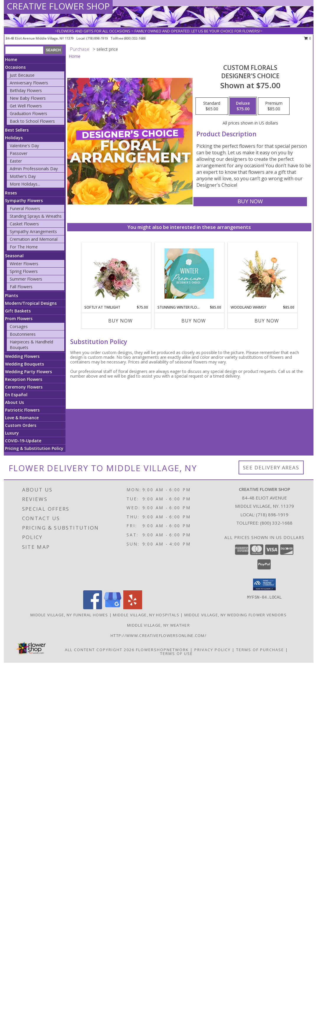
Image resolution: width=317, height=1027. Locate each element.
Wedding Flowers (22, 356)
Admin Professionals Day (34, 168)
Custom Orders (20, 425)
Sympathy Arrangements (33, 231)
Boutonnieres (23, 334)
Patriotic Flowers (22, 410)
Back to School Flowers (32, 121)
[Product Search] (24, 50)
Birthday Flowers (26, 90)
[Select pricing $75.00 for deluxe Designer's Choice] (243, 106)
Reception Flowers (23, 379)
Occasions (15, 67)
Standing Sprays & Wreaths (36, 216)
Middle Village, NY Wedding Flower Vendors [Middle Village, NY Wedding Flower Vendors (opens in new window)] (235, 614)
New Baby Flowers (28, 98)
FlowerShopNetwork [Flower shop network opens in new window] (162, 649)
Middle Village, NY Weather (158, 625)
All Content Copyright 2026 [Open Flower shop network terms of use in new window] (99, 649)
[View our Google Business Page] (112, 607)
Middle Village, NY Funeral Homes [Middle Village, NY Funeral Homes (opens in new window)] (69, 614)
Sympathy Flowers (24, 200)
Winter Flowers (24, 263)
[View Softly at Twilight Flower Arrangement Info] (116, 273)
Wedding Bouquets (24, 364)
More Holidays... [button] (25, 184)
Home (11, 59)
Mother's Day (23, 176)
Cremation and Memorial (34, 239)
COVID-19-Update (23, 440)
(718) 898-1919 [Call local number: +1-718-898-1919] (97, 38)
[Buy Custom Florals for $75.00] (250, 201)
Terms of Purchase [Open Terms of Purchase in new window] (260, 649)
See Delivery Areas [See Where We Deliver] (271, 467)
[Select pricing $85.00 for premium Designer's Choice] (273, 106)
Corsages (19, 326)
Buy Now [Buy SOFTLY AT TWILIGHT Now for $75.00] (120, 320)
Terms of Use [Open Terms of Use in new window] (176, 653)
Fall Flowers (21, 286)
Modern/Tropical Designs (31, 303)
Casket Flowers (24, 224)
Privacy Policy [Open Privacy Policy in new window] (212, 649)
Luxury (12, 433)
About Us (14, 402)
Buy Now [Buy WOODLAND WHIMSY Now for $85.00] (266, 320)
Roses (11, 193)
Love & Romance (22, 417)
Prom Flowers (18, 318)
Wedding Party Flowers (28, 371)
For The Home (24, 247)
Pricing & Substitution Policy (34, 448)
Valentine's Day (24, 145)
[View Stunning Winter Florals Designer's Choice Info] (189, 273)
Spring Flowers (24, 271)
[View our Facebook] (92, 607)
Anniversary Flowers (29, 83)
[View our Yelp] (132, 607)
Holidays (14, 137)
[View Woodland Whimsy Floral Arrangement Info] (262, 273)
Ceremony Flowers (23, 387)
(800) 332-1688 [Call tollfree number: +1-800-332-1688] (135, 38)
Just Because (22, 75)
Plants (11, 295)
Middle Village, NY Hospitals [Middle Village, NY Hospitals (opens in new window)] (146, 614)
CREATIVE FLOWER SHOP (58, 6)
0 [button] (307, 38)
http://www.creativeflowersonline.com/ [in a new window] (158, 635)
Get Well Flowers (26, 106)
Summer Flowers (26, 279)
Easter (16, 161)
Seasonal (14, 255)
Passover (18, 153)
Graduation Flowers (28, 113)
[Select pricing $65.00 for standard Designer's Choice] (212, 106)
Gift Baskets (18, 311)
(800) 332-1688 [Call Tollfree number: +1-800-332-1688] (276, 523)
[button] (264, 584)
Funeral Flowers (25, 208)
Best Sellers (17, 130)
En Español (16, 394)
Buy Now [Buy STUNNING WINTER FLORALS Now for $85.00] (193, 320)
